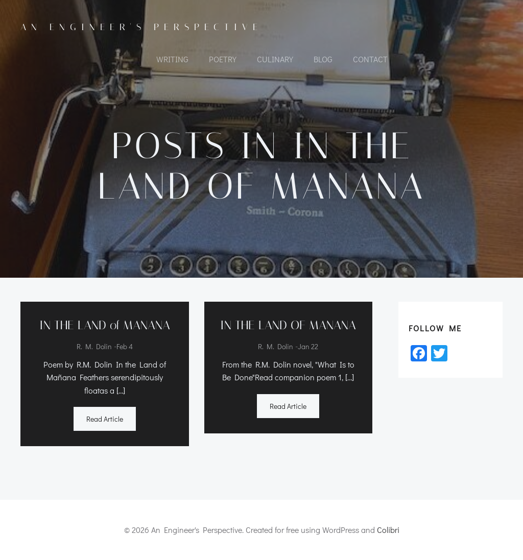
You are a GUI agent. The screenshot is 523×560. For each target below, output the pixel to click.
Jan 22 (308, 346)
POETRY (222, 59)
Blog (323, 59)
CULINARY (275, 59)
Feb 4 (124, 346)
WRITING (172, 59)
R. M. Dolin (94, 346)
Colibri (388, 529)
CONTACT (370, 59)
